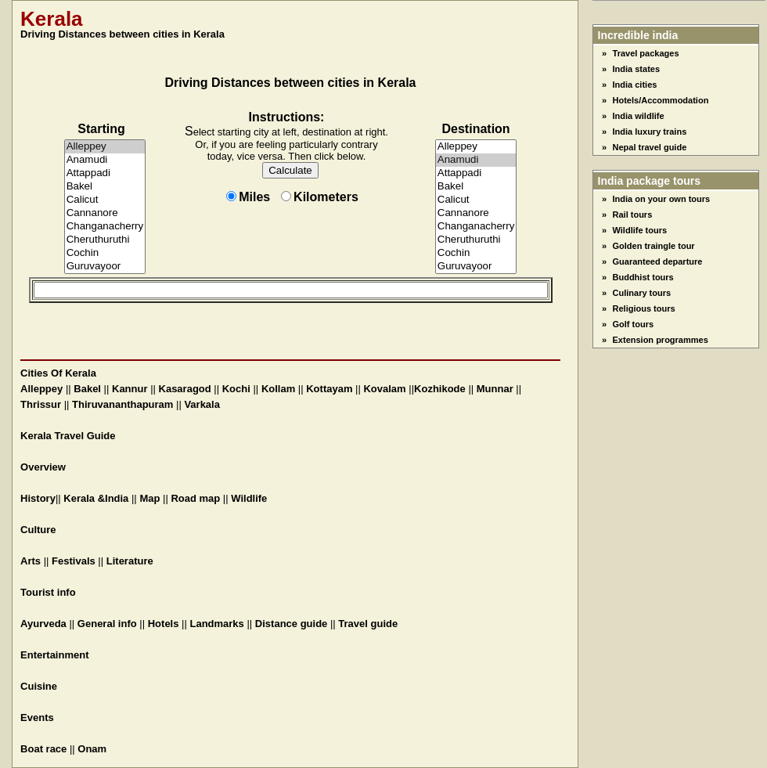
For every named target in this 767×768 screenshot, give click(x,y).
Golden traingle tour (654, 246)
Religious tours (644, 308)
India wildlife (638, 116)
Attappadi (105, 173)
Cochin (105, 253)
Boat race (43, 749)
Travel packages (646, 53)
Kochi (236, 389)
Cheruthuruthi (105, 240)
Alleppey (105, 146)
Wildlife (249, 498)
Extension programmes (660, 339)
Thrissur (40, 404)
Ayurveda (43, 623)
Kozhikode (440, 389)
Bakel (105, 186)
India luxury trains (650, 131)
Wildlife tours (640, 230)
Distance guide (291, 623)
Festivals (73, 561)
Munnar (495, 389)
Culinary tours (642, 292)
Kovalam (384, 389)
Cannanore (105, 213)
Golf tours (633, 324)
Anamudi (105, 160)
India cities (635, 84)
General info (107, 623)
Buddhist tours (643, 277)
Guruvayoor (105, 266)
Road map (195, 498)
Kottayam (329, 389)
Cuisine (38, 686)
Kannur (130, 389)
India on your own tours (662, 199)
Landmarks (216, 623)
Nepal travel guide (650, 147)
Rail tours (633, 214)
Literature (129, 561)
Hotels (163, 623)
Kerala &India (95, 498)
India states (637, 69)
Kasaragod (185, 389)
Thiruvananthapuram (122, 404)
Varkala (202, 404)
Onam (91, 749)
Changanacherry (105, 226)
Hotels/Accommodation (661, 100)
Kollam (278, 389)
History (38, 498)
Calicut (105, 200)
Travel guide (368, 623)
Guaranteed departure (658, 261)
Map (149, 498)
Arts (30, 561)
